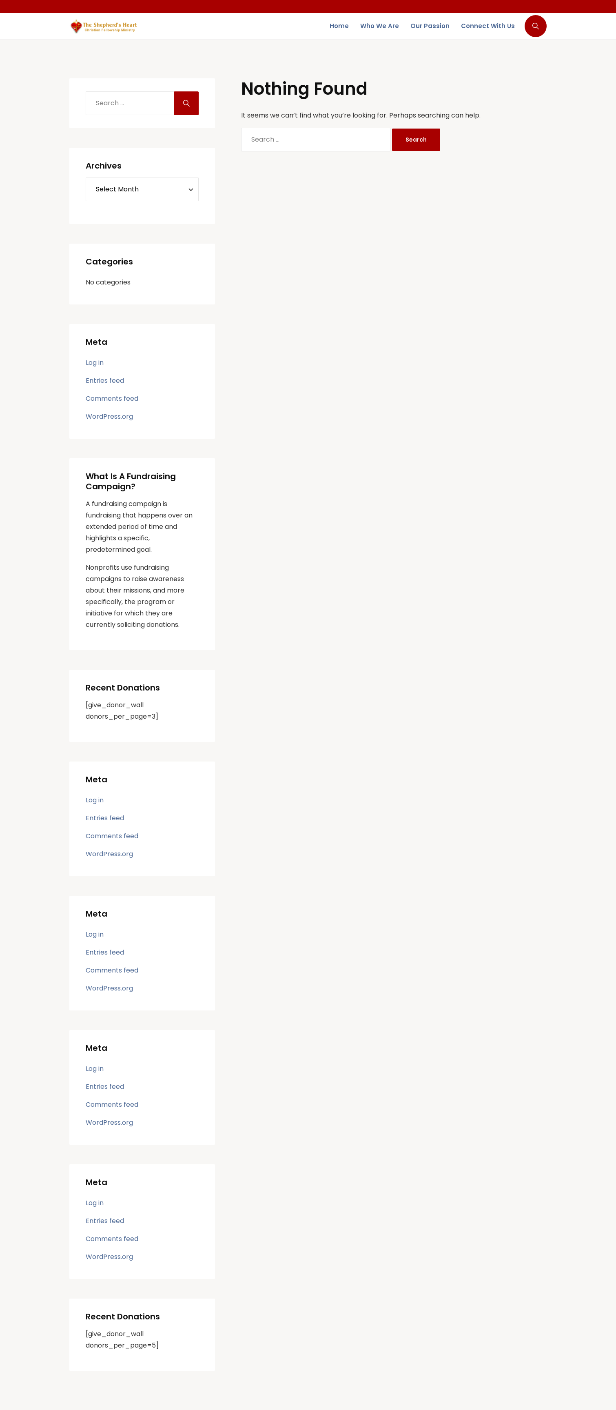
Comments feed (112, 398)
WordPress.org (109, 416)
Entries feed (105, 380)
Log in (95, 362)
